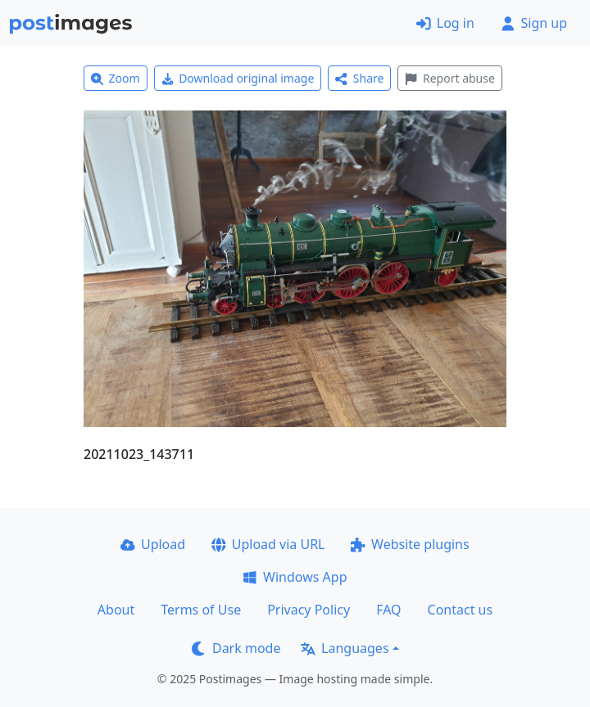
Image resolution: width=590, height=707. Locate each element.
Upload (152, 544)
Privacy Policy (308, 610)
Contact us (460, 610)
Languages (344, 648)
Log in (445, 23)
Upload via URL (267, 544)
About (116, 610)
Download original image (238, 78)
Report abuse (449, 78)
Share (359, 78)
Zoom (115, 78)
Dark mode (236, 648)
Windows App (295, 577)
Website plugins (410, 544)
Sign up (534, 23)
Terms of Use (201, 610)
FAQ (388, 610)
